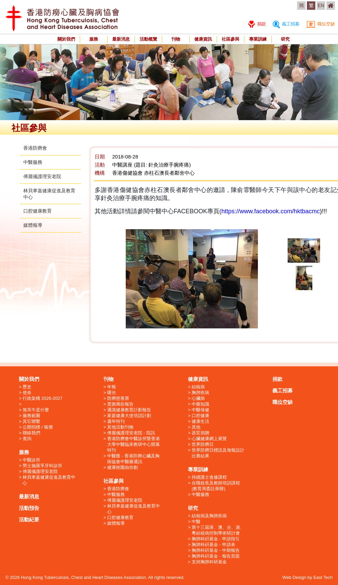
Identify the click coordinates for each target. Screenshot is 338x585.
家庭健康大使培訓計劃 (129, 415)
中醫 (196, 521)
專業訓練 (258, 39)
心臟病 (198, 398)
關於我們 (66, 39)
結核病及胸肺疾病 (209, 515)
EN (321, 5)
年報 (111, 386)
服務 (93, 39)
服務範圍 (31, 415)
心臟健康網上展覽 (209, 438)
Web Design (295, 577)
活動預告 (29, 508)
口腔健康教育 (37, 211)
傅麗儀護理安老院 (42, 176)
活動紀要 (29, 519)
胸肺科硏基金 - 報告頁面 (216, 556)
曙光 (111, 392)
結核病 (198, 386)
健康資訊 (203, 39)
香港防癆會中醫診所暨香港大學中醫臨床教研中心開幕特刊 (133, 444)
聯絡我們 (31, 432)
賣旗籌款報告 (120, 404)
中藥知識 (200, 404)
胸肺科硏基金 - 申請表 (213, 544)
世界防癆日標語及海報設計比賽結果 (218, 453)
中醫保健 (200, 409)
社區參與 (230, 39)
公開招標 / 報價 (38, 427)
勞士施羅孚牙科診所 (42, 465)
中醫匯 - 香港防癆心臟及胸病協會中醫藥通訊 (133, 458)
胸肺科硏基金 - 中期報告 (216, 550)
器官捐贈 (200, 432)
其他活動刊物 (120, 427)
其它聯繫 (31, 421)
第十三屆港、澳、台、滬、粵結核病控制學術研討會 (218, 530)
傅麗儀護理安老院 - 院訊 (131, 432)
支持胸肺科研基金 (209, 561)
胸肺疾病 (200, 392)
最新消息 (121, 39)
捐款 (257, 23)
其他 (196, 427)
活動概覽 (148, 39)
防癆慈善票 (118, 398)
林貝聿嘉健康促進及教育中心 (49, 480)
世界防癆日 (203, 444)
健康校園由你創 (122, 467)
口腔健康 (200, 415)
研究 (285, 39)
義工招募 (286, 23)
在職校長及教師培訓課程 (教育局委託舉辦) (216, 485)
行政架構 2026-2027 (43, 398)
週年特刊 (116, 421)
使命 (27, 392)
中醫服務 (32, 162)
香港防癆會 (35, 148)
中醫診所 (31, 459)
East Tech (323, 577)
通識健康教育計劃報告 (129, 409)
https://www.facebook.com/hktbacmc (270, 211)
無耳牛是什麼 (36, 409)
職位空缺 (320, 23)
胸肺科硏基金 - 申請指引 (216, 538)
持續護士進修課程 (209, 477)
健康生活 (200, 421)
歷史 (27, 386)
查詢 (27, 438)
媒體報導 (32, 225)
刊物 (175, 39)
